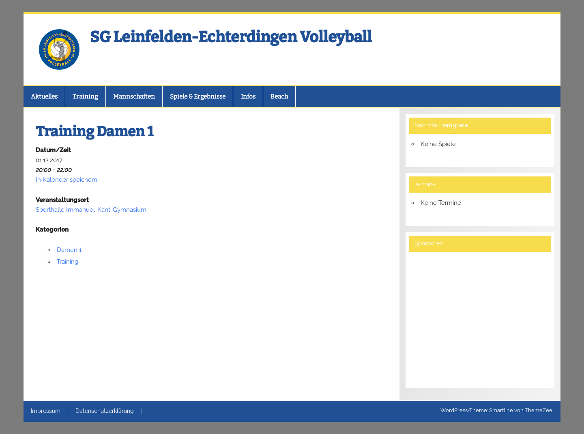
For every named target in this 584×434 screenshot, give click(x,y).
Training (85, 96)
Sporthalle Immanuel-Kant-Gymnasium (91, 209)
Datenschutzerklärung (104, 411)
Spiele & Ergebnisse (197, 96)
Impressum (45, 411)
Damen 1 (69, 250)
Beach (279, 96)
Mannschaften (134, 96)
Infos (248, 96)
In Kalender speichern (66, 179)
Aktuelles (44, 96)
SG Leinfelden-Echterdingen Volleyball (231, 37)
